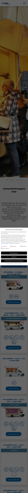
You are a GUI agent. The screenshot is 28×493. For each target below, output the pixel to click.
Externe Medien (5, 248)
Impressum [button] (20, 263)
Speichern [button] (14, 256)
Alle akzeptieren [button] (14, 252)
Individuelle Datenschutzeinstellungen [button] (14, 260)
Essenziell (4, 245)
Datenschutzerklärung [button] (14, 263)
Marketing (23, 245)
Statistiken (13, 245)
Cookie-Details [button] (8, 263)
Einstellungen (6, 242)
